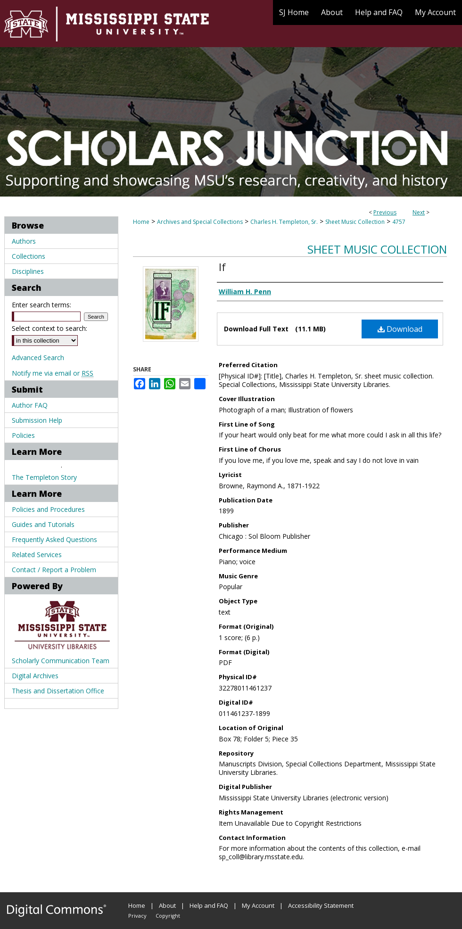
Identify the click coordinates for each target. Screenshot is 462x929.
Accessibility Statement (321, 905)
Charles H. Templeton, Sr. (284, 222)
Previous (384, 212)
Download (400, 329)
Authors (24, 241)
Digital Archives (35, 675)
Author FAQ (30, 405)
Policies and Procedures (48, 509)
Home (141, 222)
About (167, 905)
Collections (28, 256)
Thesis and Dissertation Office (58, 690)
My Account (258, 905)
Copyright (168, 915)
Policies (23, 435)
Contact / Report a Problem (54, 569)
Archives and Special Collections (200, 222)
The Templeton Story (44, 477)
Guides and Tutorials (43, 524)
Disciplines (28, 271)
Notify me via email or (52, 373)
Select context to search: (49, 328)
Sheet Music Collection (355, 222)
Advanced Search (38, 357)
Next (418, 212)
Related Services (37, 554)
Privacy (137, 915)
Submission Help (37, 420)
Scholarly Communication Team (60, 660)
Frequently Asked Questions (54, 539)
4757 (398, 222)
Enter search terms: (41, 304)
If (222, 267)
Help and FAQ (209, 905)
